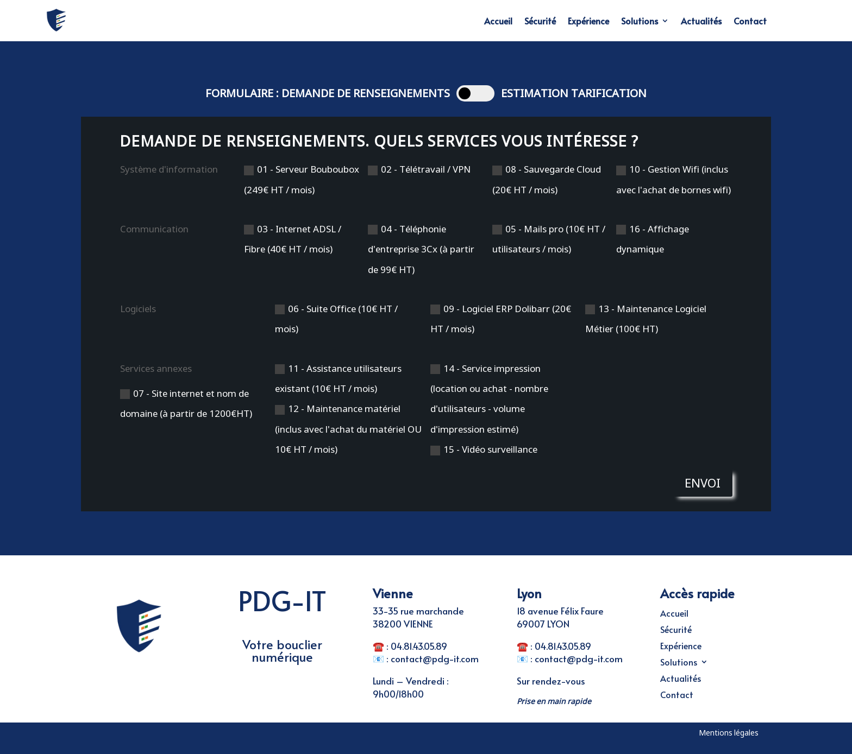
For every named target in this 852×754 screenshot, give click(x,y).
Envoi (703, 482)
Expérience (588, 21)
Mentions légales (729, 732)
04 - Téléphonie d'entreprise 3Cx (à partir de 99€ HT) (421, 249)
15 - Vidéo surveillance (483, 449)
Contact (750, 21)
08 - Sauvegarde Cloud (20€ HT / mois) (546, 179)
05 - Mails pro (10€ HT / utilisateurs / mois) (548, 239)
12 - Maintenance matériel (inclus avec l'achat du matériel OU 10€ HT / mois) (348, 428)
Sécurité (540, 21)
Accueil (498, 21)
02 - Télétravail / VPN (419, 169)
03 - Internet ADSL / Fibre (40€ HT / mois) (292, 239)
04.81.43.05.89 (419, 645)
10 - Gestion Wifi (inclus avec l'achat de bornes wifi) (673, 179)
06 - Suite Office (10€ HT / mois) (336, 318)
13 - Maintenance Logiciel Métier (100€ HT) (645, 318)
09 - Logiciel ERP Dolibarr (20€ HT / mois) (500, 318)
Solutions (639, 21)
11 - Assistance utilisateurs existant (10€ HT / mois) (338, 378)
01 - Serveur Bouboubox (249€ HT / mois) (301, 179)
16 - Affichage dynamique (652, 239)
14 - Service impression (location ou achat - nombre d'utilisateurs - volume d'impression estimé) (489, 398)
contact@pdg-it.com (435, 658)
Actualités (701, 21)
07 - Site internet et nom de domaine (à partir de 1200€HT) (186, 403)
